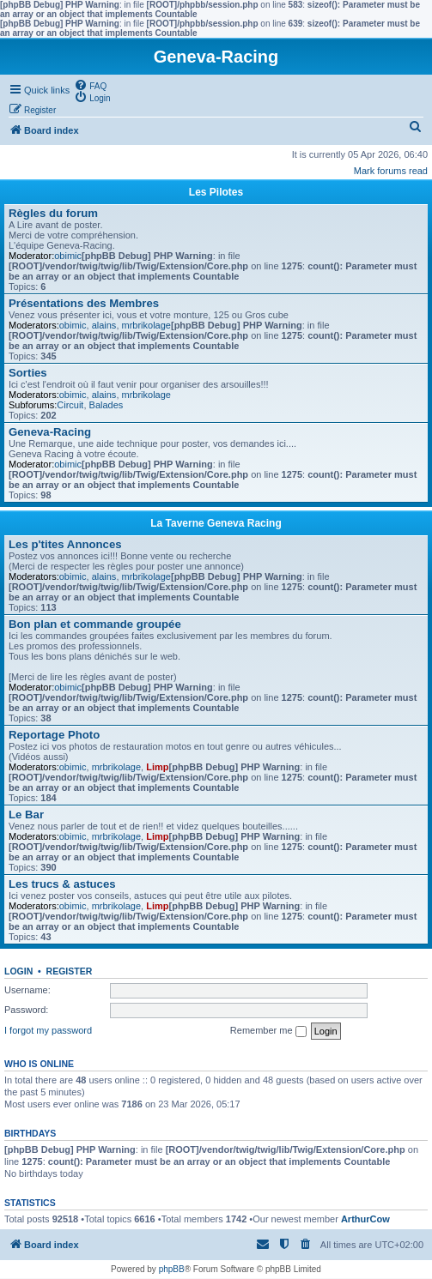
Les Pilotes (216, 192)
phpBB (172, 1269)
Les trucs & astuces (62, 884)
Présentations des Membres (84, 303)
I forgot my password (48, 1030)
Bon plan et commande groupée (95, 624)
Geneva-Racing (50, 431)
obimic (68, 255)
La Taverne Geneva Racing (216, 523)
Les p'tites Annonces (65, 544)
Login (18, 971)
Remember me (268, 1031)
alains (104, 325)
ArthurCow (365, 1219)
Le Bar (26, 814)
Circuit (70, 405)
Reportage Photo (54, 734)
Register (69, 971)
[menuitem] (90, 85)
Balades (106, 405)
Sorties (28, 372)
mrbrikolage (146, 325)
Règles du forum (53, 213)
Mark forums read (391, 171)
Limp (157, 767)
